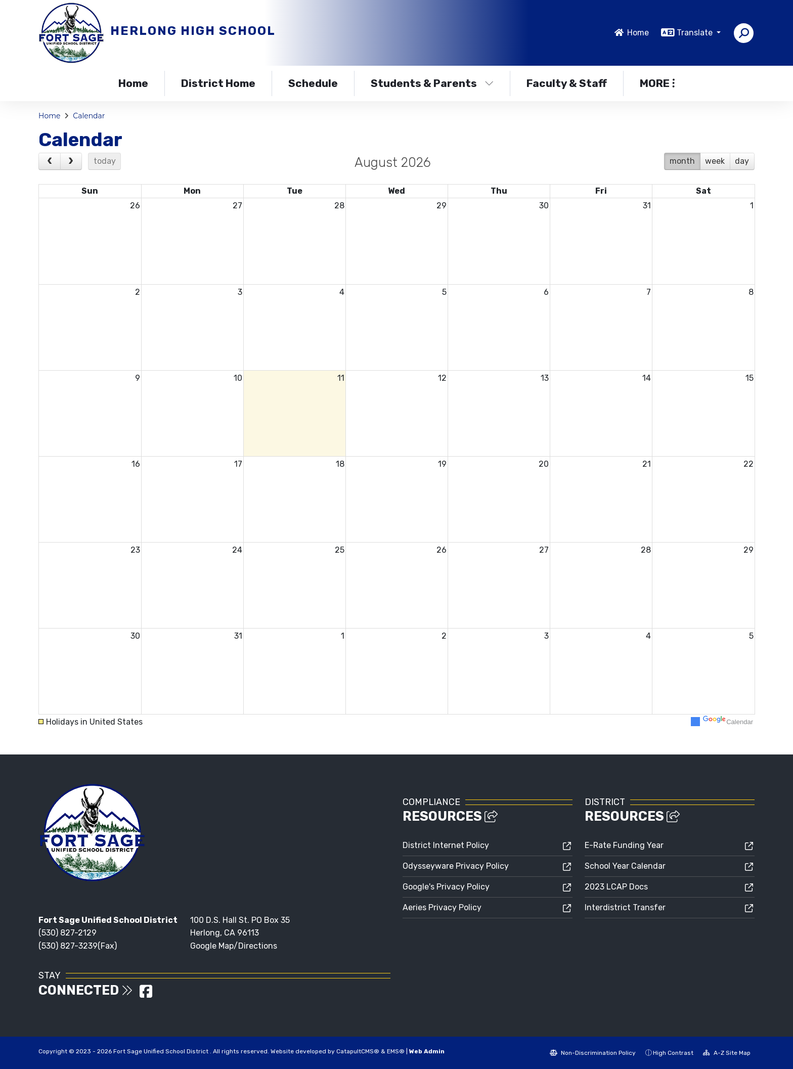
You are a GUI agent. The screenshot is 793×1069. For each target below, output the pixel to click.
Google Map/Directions (233, 946)
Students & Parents (432, 83)
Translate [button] (696, 32)
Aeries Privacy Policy (442, 907)
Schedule (313, 83)
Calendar (89, 115)
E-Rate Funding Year (624, 845)
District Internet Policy (446, 845)
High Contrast (673, 1052)
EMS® (396, 1051)
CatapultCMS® (357, 1051)
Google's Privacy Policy (446, 887)
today (105, 161)
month (682, 161)
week (715, 161)
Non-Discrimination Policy (593, 1052)
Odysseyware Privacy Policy (456, 866)
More (657, 83)
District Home (218, 83)
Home (638, 32)
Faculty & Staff (566, 83)
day (742, 161)
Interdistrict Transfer (625, 907)
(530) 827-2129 (67, 933)
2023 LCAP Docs (616, 887)
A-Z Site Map (727, 1052)
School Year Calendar (625, 866)
